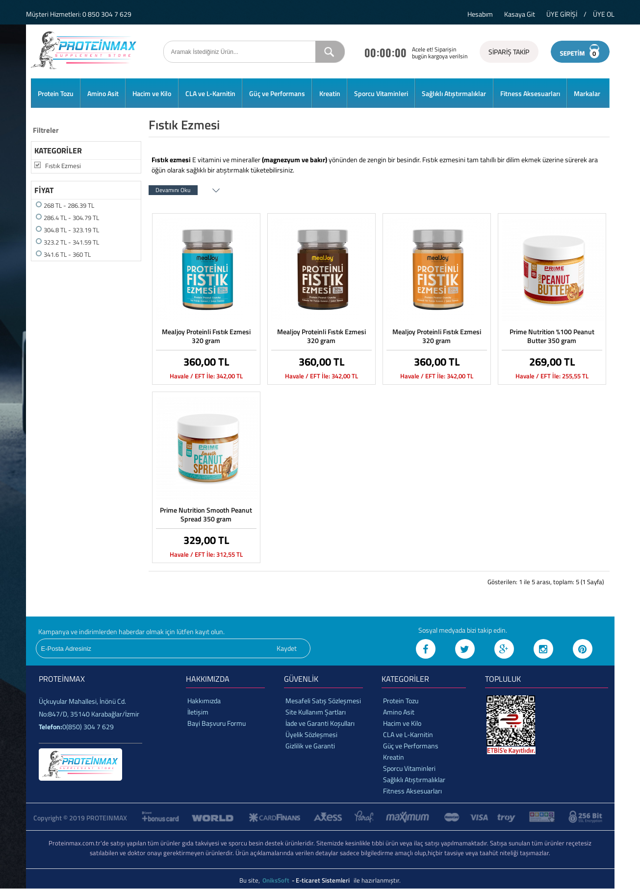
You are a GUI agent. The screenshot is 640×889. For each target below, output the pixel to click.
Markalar (587, 93)
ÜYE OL (603, 14)
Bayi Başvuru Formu (216, 723)
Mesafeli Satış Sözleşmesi (323, 700)
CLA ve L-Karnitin (210, 93)
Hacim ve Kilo (151, 93)
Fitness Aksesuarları (530, 93)
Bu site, (250, 880)
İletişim (197, 712)
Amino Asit (103, 93)
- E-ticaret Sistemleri (322, 880)
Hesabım (480, 14)
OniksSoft (276, 880)
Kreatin (329, 93)
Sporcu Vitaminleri (381, 93)
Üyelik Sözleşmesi (311, 734)
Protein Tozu (56, 93)
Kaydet (287, 648)
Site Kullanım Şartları (315, 712)
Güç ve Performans (277, 93)
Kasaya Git (519, 14)
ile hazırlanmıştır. (377, 880)
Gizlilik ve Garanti (310, 746)
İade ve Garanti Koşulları (320, 723)
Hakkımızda (204, 700)
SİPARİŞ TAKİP (508, 52)
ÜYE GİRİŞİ (561, 14)
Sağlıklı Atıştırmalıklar (454, 93)
